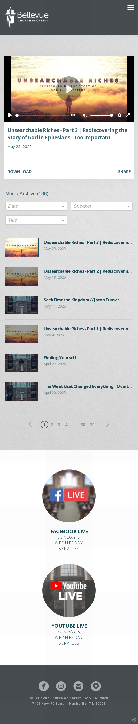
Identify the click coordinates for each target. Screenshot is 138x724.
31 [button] (92, 424)
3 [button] (59, 424)
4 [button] (66, 424)
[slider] (42, 115)
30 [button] (83, 424)
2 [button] (52, 424)
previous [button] (31, 424)
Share (124, 171)
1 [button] (44, 424)
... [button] (74, 424)
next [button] (106, 424)
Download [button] (19, 171)
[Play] (10, 115)
